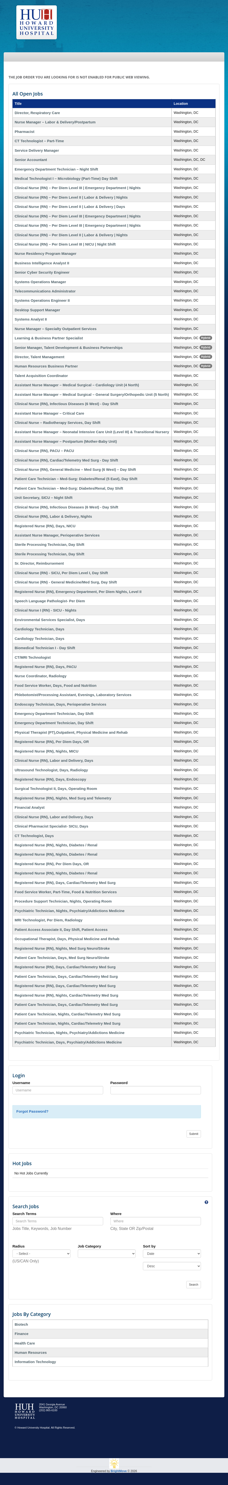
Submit (193, 1134)
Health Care (25, 1343)
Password (119, 1083)
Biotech (21, 1324)
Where (116, 1214)
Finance (22, 1334)
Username (21, 1083)
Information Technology (35, 1362)
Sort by (149, 1246)
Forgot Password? (32, 1111)
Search (193, 1284)
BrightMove (119, 1471)
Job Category (89, 1246)
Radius (18, 1246)
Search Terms (24, 1214)
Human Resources (31, 1352)
